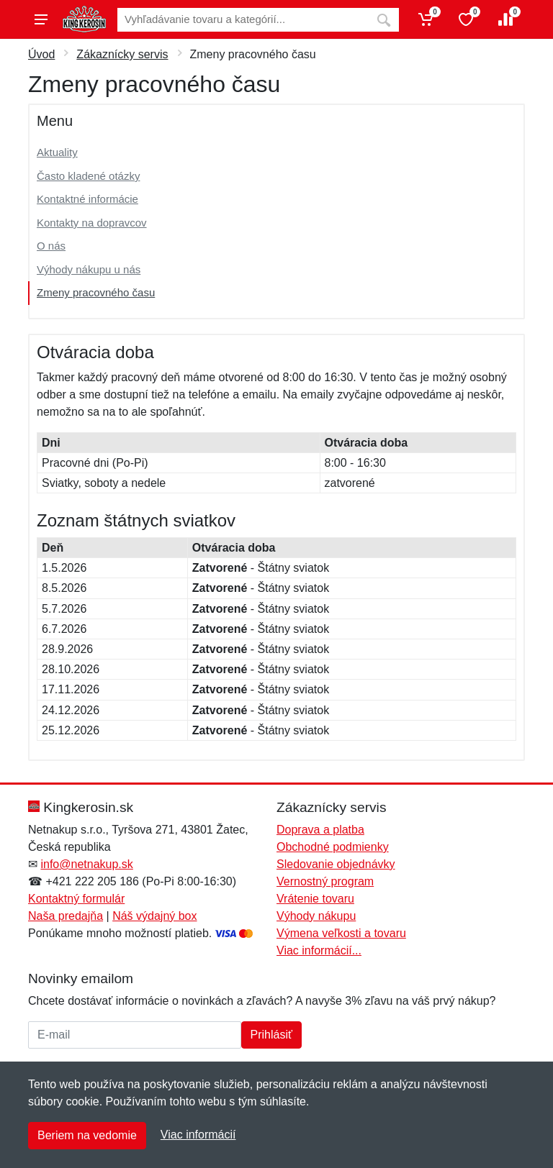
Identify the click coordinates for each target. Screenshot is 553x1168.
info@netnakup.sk (86, 864)
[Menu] (41, 19)
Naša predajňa (65, 916)
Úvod (41, 54)
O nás (51, 245)
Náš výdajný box (154, 916)
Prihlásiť (271, 1034)
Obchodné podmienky (332, 847)
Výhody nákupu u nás (88, 269)
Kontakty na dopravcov (92, 222)
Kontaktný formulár (76, 899)
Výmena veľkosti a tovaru (341, 933)
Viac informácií (198, 1134)
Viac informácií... (318, 950)
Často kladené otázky (88, 176)
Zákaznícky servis (122, 54)
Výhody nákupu (316, 916)
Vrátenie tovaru (315, 899)
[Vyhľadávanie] (243, 20)
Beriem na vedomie (87, 1135)
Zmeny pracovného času (96, 292)
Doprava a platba (320, 829)
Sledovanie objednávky (335, 864)
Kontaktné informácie (87, 199)
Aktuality (57, 152)
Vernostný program (325, 881)
